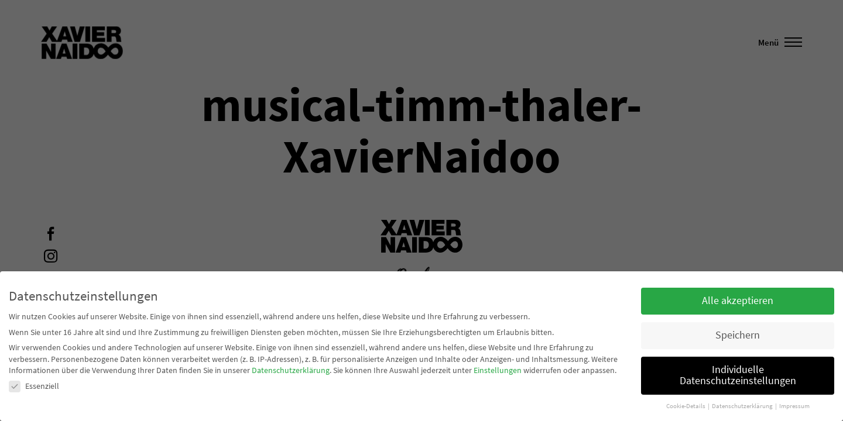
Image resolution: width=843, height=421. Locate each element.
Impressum (794, 406)
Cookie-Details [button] (686, 406)
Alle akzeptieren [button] (737, 300)
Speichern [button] (737, 335)
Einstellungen (498, 370)
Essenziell (34, 386)
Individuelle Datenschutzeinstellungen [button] (738, 375)
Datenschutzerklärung (291, 370)
